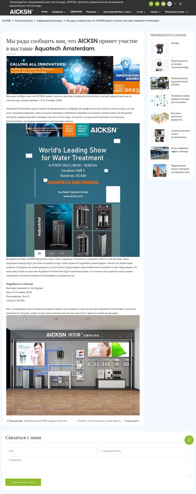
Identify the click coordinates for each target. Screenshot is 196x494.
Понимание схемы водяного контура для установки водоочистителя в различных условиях (180, 99)
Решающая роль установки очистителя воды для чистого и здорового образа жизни (180, 64)
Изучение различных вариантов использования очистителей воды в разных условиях (180, 116)
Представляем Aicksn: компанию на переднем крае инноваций (180, 169)
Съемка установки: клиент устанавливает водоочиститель (180, 134)
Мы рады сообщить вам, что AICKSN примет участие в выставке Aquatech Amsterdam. (112, 20)
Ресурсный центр (24, 20)
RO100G (175, 43)
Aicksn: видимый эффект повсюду (179, 150)
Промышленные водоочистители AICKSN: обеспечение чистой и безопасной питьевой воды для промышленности (181, 81)
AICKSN (6, 20)
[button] (187, 11)
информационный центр (49, 20)
